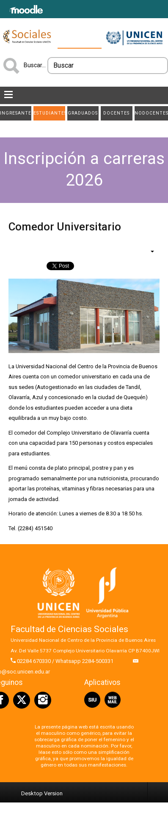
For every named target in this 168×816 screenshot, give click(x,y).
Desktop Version (42, 793)
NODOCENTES (151, 113)
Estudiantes (49, 113)
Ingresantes (15, 113)
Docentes (116, 113)
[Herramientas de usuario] (148, 251)
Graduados (83, 113)
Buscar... (35, 65)
